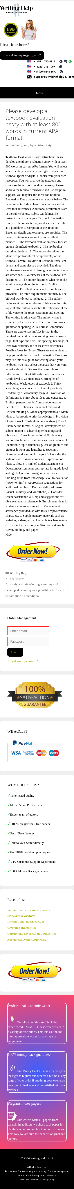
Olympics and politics (21, 928)
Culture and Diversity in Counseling (31, 933)
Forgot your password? (22, 661)
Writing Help (18, 573)
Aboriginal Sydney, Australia (26, 940)
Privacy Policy (48, 1179)
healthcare (17, 579)
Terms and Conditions (29, 1179)
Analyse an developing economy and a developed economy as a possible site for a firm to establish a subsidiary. (37, 590)
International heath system (25, 921)
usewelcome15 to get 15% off (22, 55)
